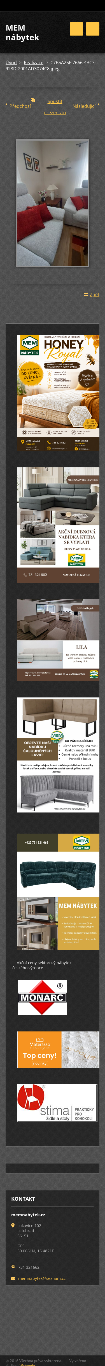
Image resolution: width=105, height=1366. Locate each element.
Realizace (33, 62)
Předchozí (20, 106)
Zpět (94, 294)
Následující (84, 106)
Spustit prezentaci (55, 102)
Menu (92, 29)
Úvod (11, 62)
